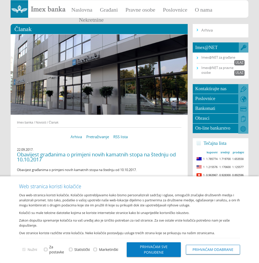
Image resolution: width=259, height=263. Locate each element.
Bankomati (205, 108)
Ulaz (239, 62)
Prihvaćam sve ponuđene (153, 249)
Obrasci (202, 118)
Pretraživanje (97, 136)
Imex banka (25, 122)
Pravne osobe (140, 10)
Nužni (32, 249)
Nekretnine (91, 20)
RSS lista (120, 136)
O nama (203, 10)
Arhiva (76, 136)
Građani (109, 10)
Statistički (82, 249)
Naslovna (81, 10)
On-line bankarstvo (212, 128)
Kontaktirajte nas (210, 88)
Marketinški (108, 249)
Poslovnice (175, 10)
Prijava (252, 6)
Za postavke (56, 249)
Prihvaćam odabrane (212, 249)
